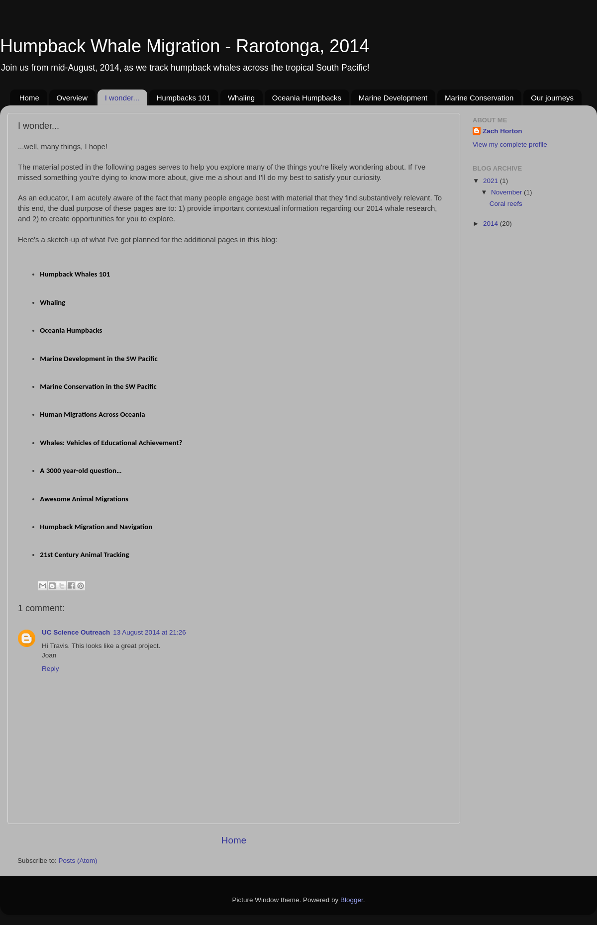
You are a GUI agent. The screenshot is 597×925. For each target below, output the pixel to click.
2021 (491, 181)
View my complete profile (510, 144)
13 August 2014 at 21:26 (149, 632)
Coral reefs (506, 203)
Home (29, 97)
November (507, 192)
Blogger (351, 900)
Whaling (241, 97)
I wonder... (122, 97)
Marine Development (393, 97)
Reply (50, 668)
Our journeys (552, 97)
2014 (491, 223)
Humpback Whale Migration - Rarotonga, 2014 (184, 46)
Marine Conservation (479, 97)
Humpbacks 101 (183, 97)
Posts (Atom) (78, 860)
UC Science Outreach (76, 632)
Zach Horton (502, 131)
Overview (72, 97)
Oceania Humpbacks (306, 97)
